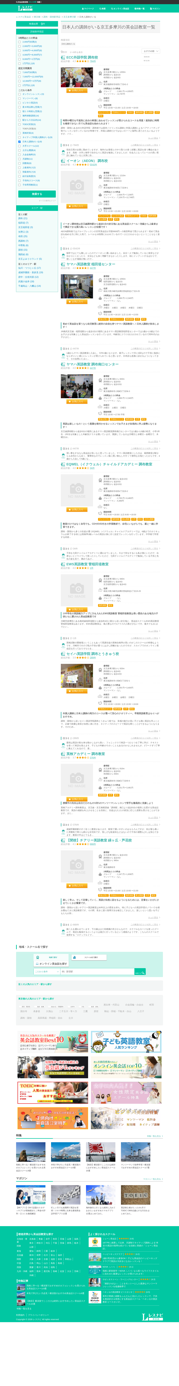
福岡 (31, 1335)
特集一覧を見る (154, 1200)
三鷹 (120, 1075)
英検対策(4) (28, 133)
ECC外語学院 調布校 (85, 60)
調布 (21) (22, 218)
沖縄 (31, 1339)
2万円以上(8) (29, 85)
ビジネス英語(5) (30, 102)
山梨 (31, 1311)
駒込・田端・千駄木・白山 (33, 1082)
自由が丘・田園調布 (67, 1068)
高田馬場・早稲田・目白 (96, 1082)
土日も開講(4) (29, 150)
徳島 (53, 1331)
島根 (60, 1327)
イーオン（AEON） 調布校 (90, 171)
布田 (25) (22, 236)
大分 (69, 1335)
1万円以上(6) (29, 63)
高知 (46, 1331)
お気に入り (80, 93)
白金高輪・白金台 (29, 1075)
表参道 (71, 1075)
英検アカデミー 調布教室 (88, 810)
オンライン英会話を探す (128, 1027)
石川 (46, 1319)
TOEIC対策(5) (29, 124)
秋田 (55, 1303)
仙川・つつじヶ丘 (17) (29, 268)
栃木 (76, 1307)
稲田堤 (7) (23, 223)
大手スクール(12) (31, 146)
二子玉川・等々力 (103, 1075)
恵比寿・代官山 (132, 1068)
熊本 (38, 1335)
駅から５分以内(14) (32, 120)
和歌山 (68, 1323)
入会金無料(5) (29, 154)
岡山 (38, 1327)
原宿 (131, 1075)
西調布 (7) (23, 241)
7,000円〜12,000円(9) (33, 76)
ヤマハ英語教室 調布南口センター (95, 388)
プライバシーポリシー (38, 1379)
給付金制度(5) (29, 176)
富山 (53, 1319)
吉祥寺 (87, 1068)
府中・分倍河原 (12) (28, 277)
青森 (41, 1303)
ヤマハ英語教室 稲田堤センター (93, 281)
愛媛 (31, 1331)
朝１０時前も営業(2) (32, 111)
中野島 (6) (23, 245)
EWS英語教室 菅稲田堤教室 (90, 606)
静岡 (38, 1315)
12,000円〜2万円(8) (32, 81)
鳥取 (53, 1327)
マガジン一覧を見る (152, 1243)
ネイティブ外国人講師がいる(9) (37, 137)
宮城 (62, 1303)
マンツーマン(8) (30, 98)
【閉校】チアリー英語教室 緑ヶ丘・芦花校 (102, 903)
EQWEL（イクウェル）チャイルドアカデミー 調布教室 (112, 495)
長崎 (55, 1335)
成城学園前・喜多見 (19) (30, 272)
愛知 (31, 1315)
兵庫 (38, 1323)
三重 (46, 1315)
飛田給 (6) (23, 254)
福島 (76, 1303)
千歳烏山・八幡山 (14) (29, 286)
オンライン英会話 (120, 9)
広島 (31, 1327)
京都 (46, 1323)
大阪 (31, 1323)
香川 (38, 1331)
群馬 (69, 1307)
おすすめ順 (149, 51)
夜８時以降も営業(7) (32, 107)
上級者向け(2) (29, 167)
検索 (102, 9)
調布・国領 (71, 1082)
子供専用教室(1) (30, 185)
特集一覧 (140, 9)
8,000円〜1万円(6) (31, 59)
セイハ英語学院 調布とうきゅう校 (95, 703)
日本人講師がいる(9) (32, 141)
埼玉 (48, 1307)
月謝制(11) (28, 159)
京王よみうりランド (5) (30, 259)
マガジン (155, 9)
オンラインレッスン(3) (33, 94)
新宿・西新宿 (27, 1068)
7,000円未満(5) (30, 72)
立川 (117, 1082)
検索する (37, 194)
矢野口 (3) (23, 232)
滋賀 (53, 1323)
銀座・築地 (112, 1068)
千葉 (55, 1307)
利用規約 (20, 1379)
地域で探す (53, 1027)
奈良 (60, 1323)
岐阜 (53, 1315)
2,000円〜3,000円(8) (32, 46)
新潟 (31, 1319)
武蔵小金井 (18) (26, 281)
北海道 (32, 1303)
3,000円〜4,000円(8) (32, 50)
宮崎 (76, 1335)
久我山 (84, 1075)
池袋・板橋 (45, 1068)
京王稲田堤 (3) (25, 227)
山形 (69, 1303)
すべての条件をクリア (47, 201)
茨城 (62, 1307)
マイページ (88, 9)
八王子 (56, 1082)
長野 (38, 1319)
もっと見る (150, 141)
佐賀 (62, 1335)
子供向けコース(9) (31, 180)
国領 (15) (22, 250)
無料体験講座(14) (31, 115)
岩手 (48, 1303)
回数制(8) (27, 163)
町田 (46, 1075)
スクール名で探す (90, 1027)
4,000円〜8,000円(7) (32, 55)
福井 (60, 1319)
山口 (46, 1327)
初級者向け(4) (29, 172)
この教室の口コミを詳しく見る (141, 148)
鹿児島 (47, 1335)
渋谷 (99, 1068)
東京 (31, 1307)
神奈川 (39, 1307)
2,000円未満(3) (30, 42)
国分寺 (58, 1075)
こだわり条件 (41, 1035)
